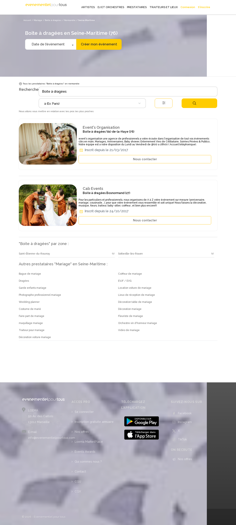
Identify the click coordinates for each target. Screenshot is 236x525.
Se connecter (84, 411)
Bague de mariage (30, 273)
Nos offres (82, 431)
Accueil (27, 20)
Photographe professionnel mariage (40, 294)
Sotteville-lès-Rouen (130, 253)
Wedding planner (29, 302)
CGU (78, 481)
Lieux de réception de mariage (136, 294)
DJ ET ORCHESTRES (111, 7)
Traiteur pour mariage (31, 330)
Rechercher (194, 103)
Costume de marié (30, 309)
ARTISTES (88, 7)
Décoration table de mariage (135, 302)
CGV (78, 491)
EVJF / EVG (125, 280)
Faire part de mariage (31, 316)
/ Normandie (68, 20)
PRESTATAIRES (137, 7)
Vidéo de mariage (129, 330)
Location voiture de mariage (134, 287)
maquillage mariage (31, 323)
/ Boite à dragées (52, 20)
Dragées (24, 280)
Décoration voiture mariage (35, 337)
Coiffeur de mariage (130, 273)
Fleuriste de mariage (130, 316)
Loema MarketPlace (89, 441)
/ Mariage (37, 20)
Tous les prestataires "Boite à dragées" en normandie (49, 83)
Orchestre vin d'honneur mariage (137, 323)
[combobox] (92, 103)
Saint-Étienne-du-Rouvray (34, 253)
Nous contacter (145, 159)
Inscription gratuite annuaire (94, 421)
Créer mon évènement (99, 44)
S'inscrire (204, 7)
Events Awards (85, 451)
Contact (80, 471)
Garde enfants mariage (32, 287)
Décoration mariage (129, 309)
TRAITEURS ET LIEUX (164, 7)
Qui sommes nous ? (88, 461)
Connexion (188, 7)
